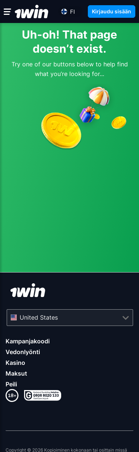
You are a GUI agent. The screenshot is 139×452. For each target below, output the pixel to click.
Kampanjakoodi (28, 341)
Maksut (16, 373)
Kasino (15, 362)
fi (72, 11)
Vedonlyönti (23, 352)
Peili (11, 384)
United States (39, 317)
